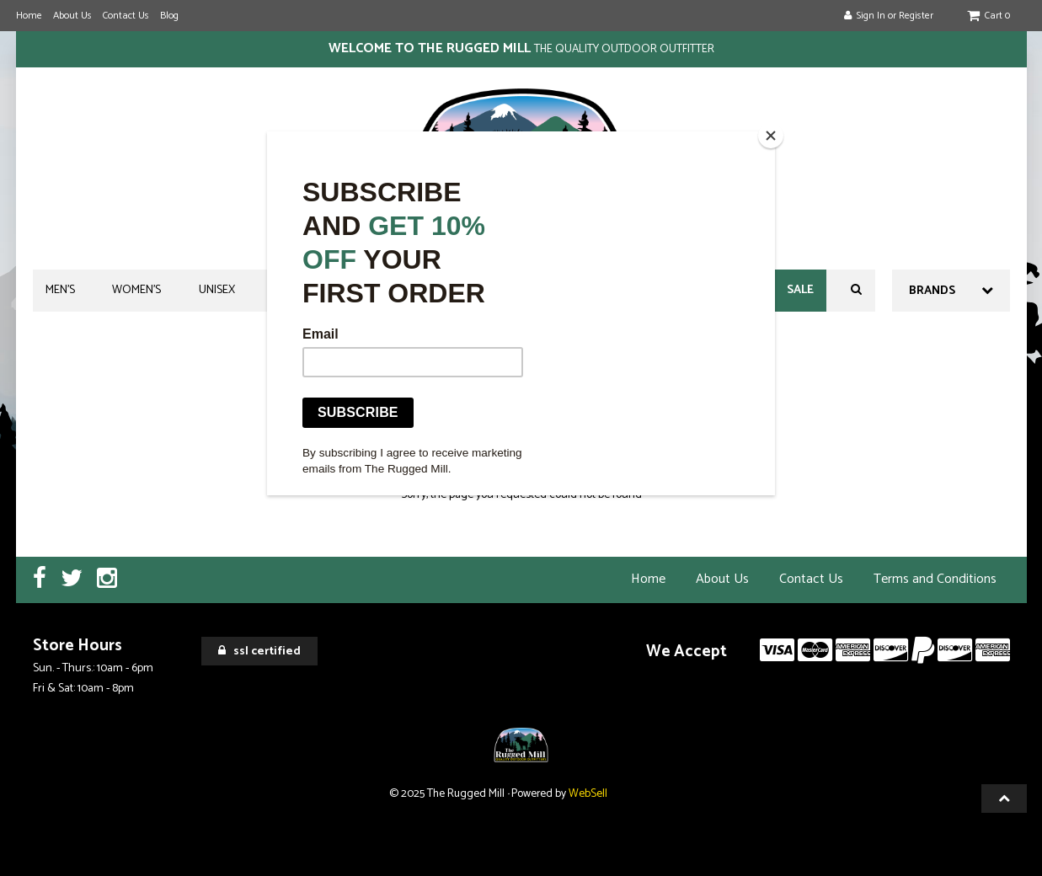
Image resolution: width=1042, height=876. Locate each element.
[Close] (770, 135)
